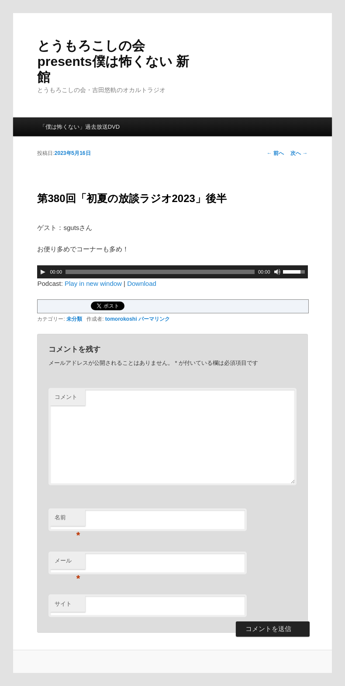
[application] (172, 271)
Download (141, 283)
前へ (275, 153)
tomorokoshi (121, 319)
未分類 (74, 319)
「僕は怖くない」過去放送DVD (80, 126)
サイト (63, 603)
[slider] (160, 272)
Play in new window (93, 283)
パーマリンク (154, 319)
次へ (298, 153)
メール (67, 563)
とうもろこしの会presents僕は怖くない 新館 (113, 61)
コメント (66, 397)
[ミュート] (277, 271)
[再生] (42, 271)
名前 (67, 520)
